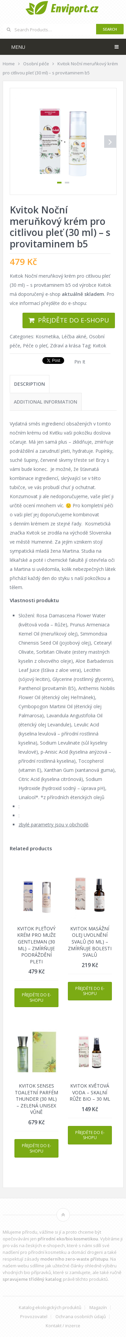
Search (110, 29)
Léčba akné (73, 336)
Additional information (45, 402)
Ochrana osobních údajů (80, 1316)
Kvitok (99, 345)
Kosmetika (47, 336)
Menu (18, 47)
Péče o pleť (35, 345)
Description (29, 384)
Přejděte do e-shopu (73, 320)
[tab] (29, 384)
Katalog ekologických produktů (50, 1307)
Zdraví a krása (65, 345)
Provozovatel (33, 1316)
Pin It (79, 361)
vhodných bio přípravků (27, 1272)
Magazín (98, 1307)
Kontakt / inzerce (63, 1326)
